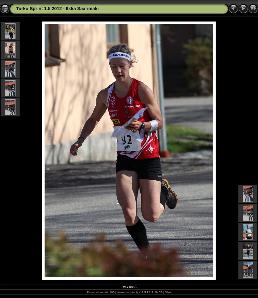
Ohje (168, 292)
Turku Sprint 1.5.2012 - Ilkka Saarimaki (57, 8)
